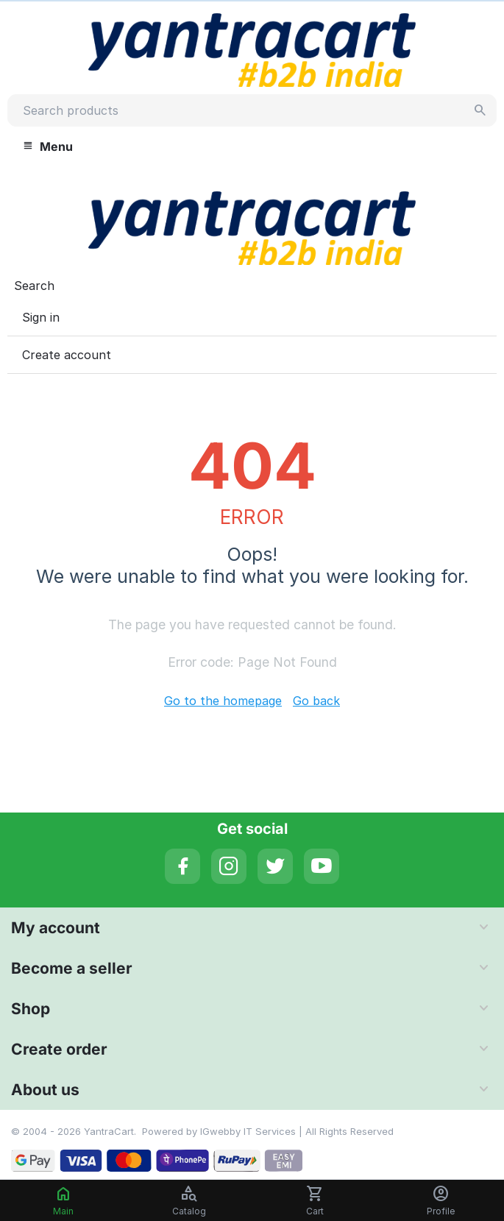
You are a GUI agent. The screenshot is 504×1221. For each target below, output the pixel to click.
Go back (316, 700)
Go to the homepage (223, 700)
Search (34, 285)
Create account (66, 354)
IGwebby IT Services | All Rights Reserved (297, 1131)
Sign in (41, 317)
